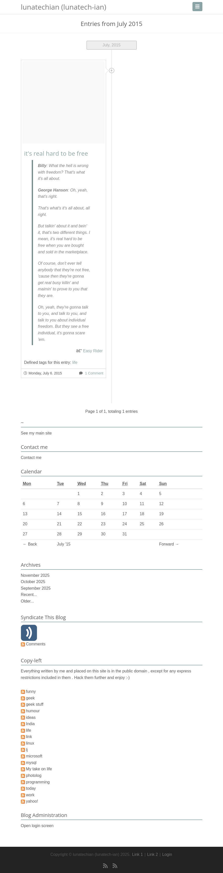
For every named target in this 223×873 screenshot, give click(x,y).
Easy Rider (93, 351)
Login (167, 854)
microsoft (34, 756)
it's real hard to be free (56, 153)
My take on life (39, 769)
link (29, 736)
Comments (35, 644)
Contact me (31, 457)
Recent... (29, 594)
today (31, 788)
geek (30, 698)
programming (38, 782)
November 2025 (35, 575)
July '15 (64, 544)
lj (27, 750)
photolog (33, 775)
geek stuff (34, 704)
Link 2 (152, 854)
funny (31, 691)
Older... (27, 601)
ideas (31, 717)
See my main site (36, 433)
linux (30, 743)
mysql (31, 762)
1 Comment (94, 373)
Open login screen (37, 826)
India (30, 724)
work (30, 795)
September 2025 (36, 588)
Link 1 (137, 854)
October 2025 (33, 582)
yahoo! (32, 801)
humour (33, 711)
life (74, 362)
